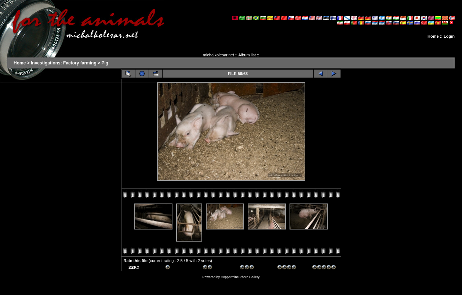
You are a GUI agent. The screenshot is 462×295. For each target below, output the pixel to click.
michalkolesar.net (218, 55)
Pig (104, 63)
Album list (247, 55)
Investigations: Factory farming (64, 63)
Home (433, 36)
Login (449, 36)
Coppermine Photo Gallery (240, 277)
